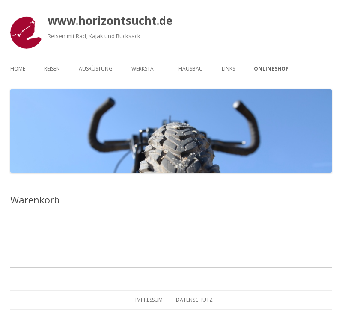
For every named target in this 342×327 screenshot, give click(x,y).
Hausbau (190, 68)
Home (17, 68)
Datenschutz (194, 299)
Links (228, 68)
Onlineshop (271, 68)
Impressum (149, 299)
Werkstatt (145, 68)
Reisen (52, 68)
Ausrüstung (96, 68)
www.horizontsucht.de (110, 20)
